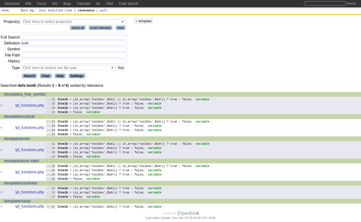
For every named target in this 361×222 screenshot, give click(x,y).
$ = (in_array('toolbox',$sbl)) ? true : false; (95, 104)
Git (98, 3)
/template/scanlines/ (20, 184)
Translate (83, 3)
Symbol (13, 50)
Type (16, 68)
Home (5, 11)
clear (120, 28)
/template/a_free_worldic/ (25, 95)
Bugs (67, 3)
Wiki (28, 3)
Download (12, 3)
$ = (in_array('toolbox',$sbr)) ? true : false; (95, 108)
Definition (12, 44)
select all (78, 28)
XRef (109, 3)
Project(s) (12, 22)
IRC (55, 3)
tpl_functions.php (29, 106)
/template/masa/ (17, 202)
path (103, 11)
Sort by (27, 11)
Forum (41, 3)
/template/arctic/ (17, 139)
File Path (12, 56)
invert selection (100, 28)
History (14, 62)
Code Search (128, 3)
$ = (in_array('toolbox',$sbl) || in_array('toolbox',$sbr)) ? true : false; (119, 100)
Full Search (10, 38)
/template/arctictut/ (19, 117)
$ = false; (64, 113)
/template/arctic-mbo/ (21, 162)
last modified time (55, 11)
